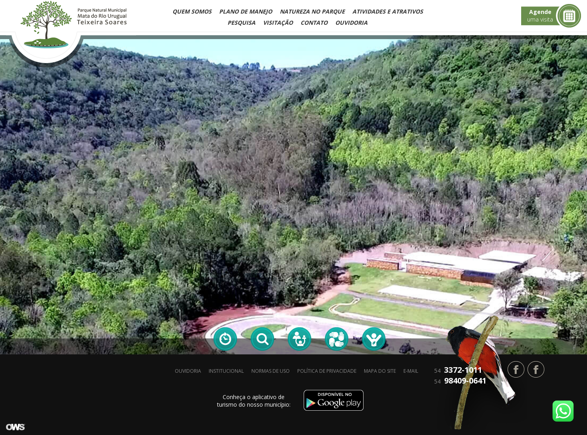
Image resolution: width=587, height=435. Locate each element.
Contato (314, 22)
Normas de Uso (270, 371)
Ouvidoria (351, 22)
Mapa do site (380, 371)
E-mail (410, 371)
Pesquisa (241, 22)
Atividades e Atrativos (387, 11)
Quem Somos (191, 11)
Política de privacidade (326, 371)
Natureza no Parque (312, 11)
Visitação (278, 22)
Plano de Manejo (245, 11)
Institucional (226, 371)
